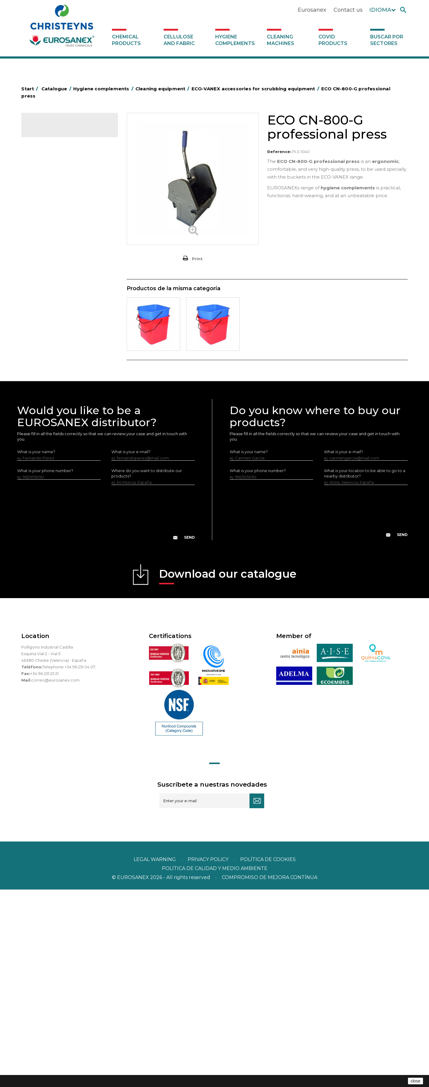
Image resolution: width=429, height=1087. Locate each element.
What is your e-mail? (130, 649)
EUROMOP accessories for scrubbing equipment (62, 317)
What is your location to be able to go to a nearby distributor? (364, 671)
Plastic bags (44, 207)
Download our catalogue (227, 773)
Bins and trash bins (50, 244)
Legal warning (155, 1057)
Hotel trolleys (45, 226)
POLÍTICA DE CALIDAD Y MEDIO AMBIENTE (214, 1066)
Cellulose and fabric (179, 40)
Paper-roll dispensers (53, 405)
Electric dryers (46, 433)
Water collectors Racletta (57, 424)
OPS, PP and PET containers (60, 340)
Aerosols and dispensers (56, 179)
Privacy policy (209, 1057)
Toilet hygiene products (55, 377)
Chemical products (126, 40)
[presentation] (106, 714)
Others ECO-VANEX (57, 292)
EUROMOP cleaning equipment (69, 302)
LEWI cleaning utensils (54, 452)
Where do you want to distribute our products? (146, 671)
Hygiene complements (235, 40)
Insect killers (44, 387)
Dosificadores (46, 461)
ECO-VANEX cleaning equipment (70, 263)
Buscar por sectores (386, 40)
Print (197, 258)
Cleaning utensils (49, 443)
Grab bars (42, 198)
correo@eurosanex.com (55, 877)
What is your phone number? (45, 668)
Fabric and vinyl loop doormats (62, 368)
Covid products (333, 40)
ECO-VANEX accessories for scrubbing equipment (63, 278)
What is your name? (36, 649)
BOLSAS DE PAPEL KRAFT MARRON (67, 216)
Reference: (279, 151)
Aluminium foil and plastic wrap (62, 188)
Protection (43, 415)
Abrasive (41, 170)
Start (30, 89)
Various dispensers (50, 470)
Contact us (348, 10)
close (416, 1081)
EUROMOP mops (49, 396)
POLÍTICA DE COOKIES (268, 1057)
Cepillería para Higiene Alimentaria (66, 359)
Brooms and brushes (53, 350)
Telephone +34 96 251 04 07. (69, 864)
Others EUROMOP (56, 331)
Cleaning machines (280, 40)
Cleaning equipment (53, 253)
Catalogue (51, 130)
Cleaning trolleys (49, 235)
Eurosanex (312, 10)
